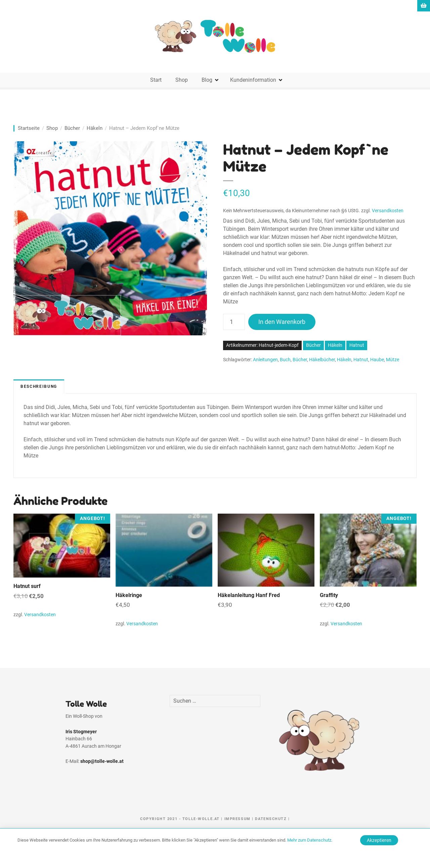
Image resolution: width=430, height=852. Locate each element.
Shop (181, 80)
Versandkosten (387, 211)
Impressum (237, 819)
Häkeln (94, 128)
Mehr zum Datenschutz (309, 840)
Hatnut (356, 345)
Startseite (29, 128)
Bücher (72, 128)
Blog (207, 80)
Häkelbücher (322, 360)
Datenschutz (271, 819)
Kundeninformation (253, 80)
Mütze (392, 360)
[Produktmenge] (234, 322)
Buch (285, 360)
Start (156, 80)
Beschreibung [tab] (38, 386)
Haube (377, 360)
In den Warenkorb (281, 321)
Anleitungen (265, 360)
